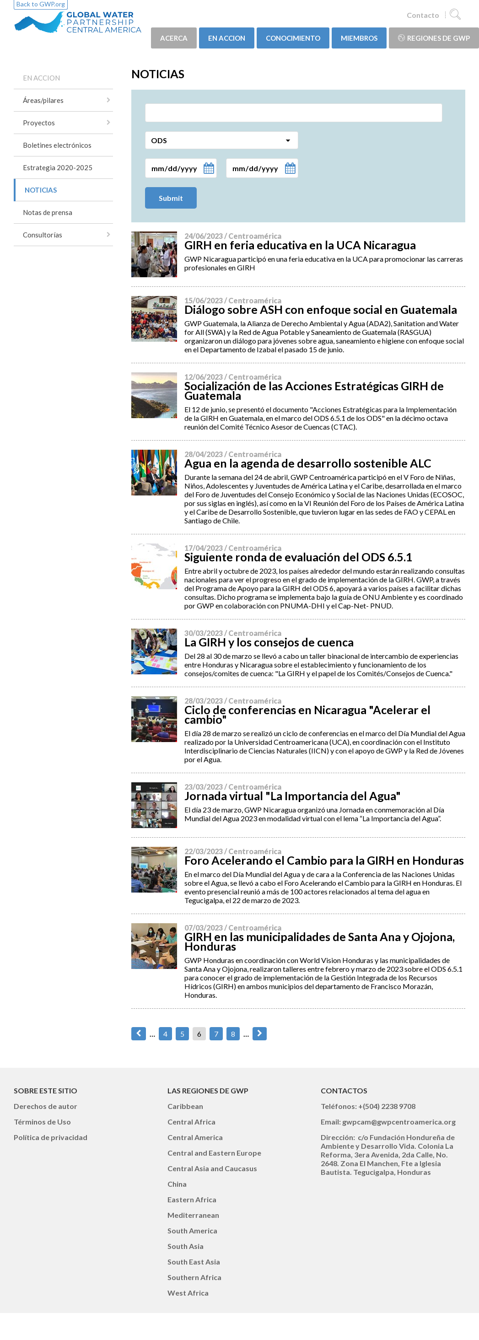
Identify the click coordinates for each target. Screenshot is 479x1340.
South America (192, 1230)
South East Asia (193, 1261)
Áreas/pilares (43, 100)
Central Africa (191, 1121)
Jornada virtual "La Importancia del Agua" (292, 795)
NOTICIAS (41, 190)
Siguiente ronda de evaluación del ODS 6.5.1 (298, 557)
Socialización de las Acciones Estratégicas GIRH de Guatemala (314, 390)
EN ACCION (226, 38)
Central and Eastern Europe (214, 1152)
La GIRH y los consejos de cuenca (269, 642)
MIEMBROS (359, 38)
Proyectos (39, 122)
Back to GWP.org (40, 4)
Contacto (423, 15)
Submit (171, 198)
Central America (195, 1137)
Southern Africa (194, 1277)
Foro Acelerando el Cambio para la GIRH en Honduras (324, 860)
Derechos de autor (45, 1106)
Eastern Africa (191, 1199)
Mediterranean (193, 1215)
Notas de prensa (47, 212)
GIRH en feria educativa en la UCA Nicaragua (300, 245)
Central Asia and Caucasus (212, 1168)
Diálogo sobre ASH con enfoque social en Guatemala (320, 309)
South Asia (185, 1246)
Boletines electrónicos (57, 145)
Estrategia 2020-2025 (57, 167)
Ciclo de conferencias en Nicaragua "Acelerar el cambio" (307, 714)
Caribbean (185, 1106)
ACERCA (174, 38)
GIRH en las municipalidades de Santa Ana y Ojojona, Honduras (319, 941)
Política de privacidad (50, 1137)
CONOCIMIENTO (293, 38)
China (177, 1183)
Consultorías (42, 235)
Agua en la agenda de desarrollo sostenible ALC (307, 463)
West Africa (188, 1292)
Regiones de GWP (434, 38)
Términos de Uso (42, 1121)
